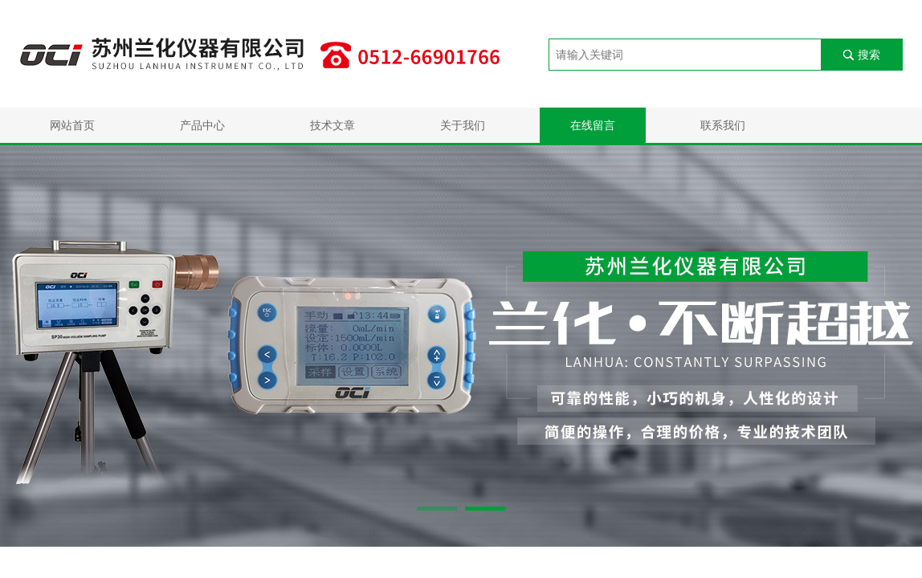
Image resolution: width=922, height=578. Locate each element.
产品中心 (202, 125)
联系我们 (722, 125)
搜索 (869, 54)
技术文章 (332, 125)
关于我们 (462, 125)
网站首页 (72, 125)
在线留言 (592, 125)
